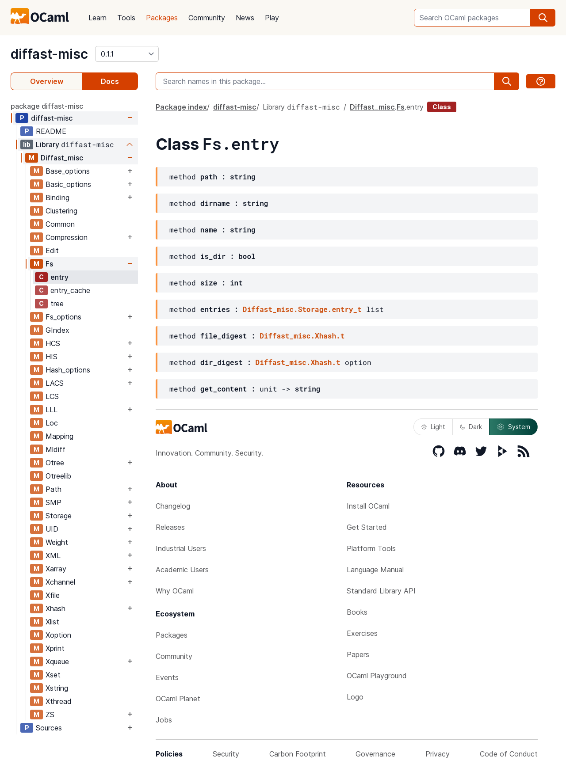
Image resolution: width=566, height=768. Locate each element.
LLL (51, 409)
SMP (53, 502)
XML (53, 555)
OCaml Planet (178, 698)
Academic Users (182, 569)
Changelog (173, 506)
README (51, 131)
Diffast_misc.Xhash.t (302, 335)
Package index (181, 107)
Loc (52, 422)
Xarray (56, 568)
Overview (46, 81)
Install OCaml (368, 506)
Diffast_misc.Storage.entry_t (302, 309)
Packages (162, 17)
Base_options (68, 171)
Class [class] (441, 106)
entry (59, 277)
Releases (170, 527)
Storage (59, 515)
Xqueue (57, 661)
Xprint (55, 648)
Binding (57, 197)
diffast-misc (49, 54)
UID (52, 529)
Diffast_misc (62, 157)
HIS (51, 356)
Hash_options (68, 369)
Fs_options (63, 316)
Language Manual (375, 569)
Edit (52, 250)
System (513, 427)
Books (357, 612)
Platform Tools (371, 548)
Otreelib (58, 475)
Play (272, 17)
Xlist (52, 621)
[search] (543, 18)
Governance (375, 753)
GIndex (57, 330)
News (245, 17)
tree (57, 303)
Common (60, 224)
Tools (126, 17)
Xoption (58, 635)
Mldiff (55, 449)
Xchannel (60, 582)
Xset (53, 674)
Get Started (367, 527)
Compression (67, 237)
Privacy (437, 753)
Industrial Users (181, 548)
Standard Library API (381, 590)
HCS (53, 343)
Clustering (61, 210)
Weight (57, 542)
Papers (358, 654)
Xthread (59, 701)
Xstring (57, 688)
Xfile (53, 595)
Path (53, 489)
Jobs (164, 719)
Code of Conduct (509, 753)
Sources (49, 727)
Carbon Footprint (297, 753)
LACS (55, 383)
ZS (50, 714)
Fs (49, 263)
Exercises (362, 633)
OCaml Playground (377, 675)
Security (226, 753)
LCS (52, 396)
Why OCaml (175, 590)
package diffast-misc (47, 106)
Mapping (59, 436)
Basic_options (68, 184)
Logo (355, 696)
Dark (471, 426)
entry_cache (70, 290)
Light (433, 426)
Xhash (55, 608)
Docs (110, 81)
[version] (127, 54)
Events (167, 677)
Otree (55, 462)
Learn (97, 17)
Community (206, 17)
